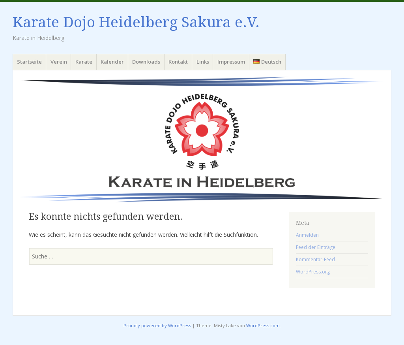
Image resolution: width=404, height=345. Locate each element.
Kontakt (178, 61)
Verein (58, 61)
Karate (83, 61)
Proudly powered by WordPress (157, 325)
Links (202, 61)
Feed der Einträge (315, 247)
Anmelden (307, 235)
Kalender (112, 61)
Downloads (146, 61)
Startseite (29, 61)
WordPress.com (263, 325)
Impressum (231, 61)
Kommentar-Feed (315, 259)
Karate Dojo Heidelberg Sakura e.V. (136, 22)
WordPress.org (313, 271)
